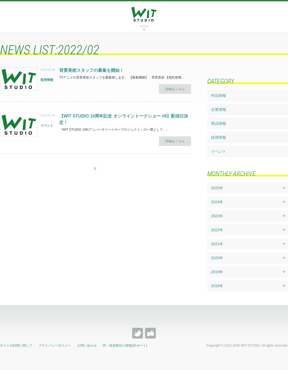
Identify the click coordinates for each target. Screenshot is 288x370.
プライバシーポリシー (54, 345)
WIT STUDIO (144, 14)
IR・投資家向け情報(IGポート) (125, 345)
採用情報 (218, 137)
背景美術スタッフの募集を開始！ (91, 70)
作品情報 (218, 95)
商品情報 (218, 123)
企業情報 (218, 109)
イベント (218, 151)
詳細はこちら (175, 89)
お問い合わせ (87, 345)
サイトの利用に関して (16, 345)
